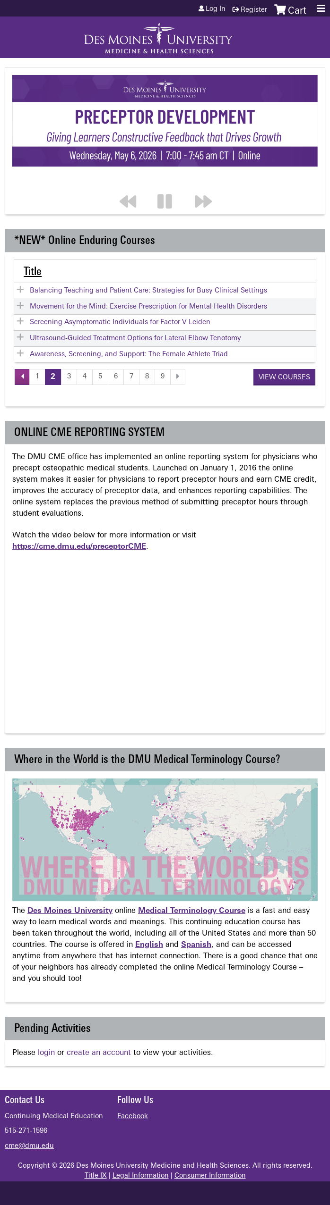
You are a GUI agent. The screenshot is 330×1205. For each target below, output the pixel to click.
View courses (284, 377)
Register (254, 10)
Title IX (96, 1176)
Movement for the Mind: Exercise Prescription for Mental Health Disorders (148, 306)
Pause (170, 182)
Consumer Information (210, 1176)
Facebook (132, 1116)
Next (208, 182)
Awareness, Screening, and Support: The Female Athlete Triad (129, 354)
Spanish (196, 945)
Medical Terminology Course (191, 911)
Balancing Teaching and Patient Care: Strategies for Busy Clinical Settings (148, 290)
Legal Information (141, 1176)
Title (33, 272)
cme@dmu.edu (29, 1146)
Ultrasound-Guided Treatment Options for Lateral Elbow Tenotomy (135, 338)
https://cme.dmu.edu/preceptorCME (79, 547)
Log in (216, 9)
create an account (99, 1053)
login (46, 1053)
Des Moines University (70, 911)
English (149, 945)
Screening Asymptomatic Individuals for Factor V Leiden (120, 322)
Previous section (132, 182)
